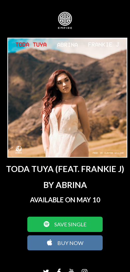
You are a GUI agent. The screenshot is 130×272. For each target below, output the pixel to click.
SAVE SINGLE (65, 224)
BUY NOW (65, 242)
